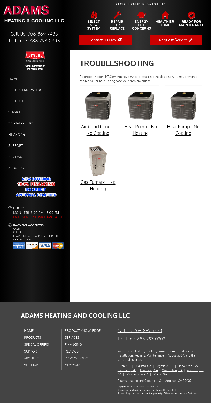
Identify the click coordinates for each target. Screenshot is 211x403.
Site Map (31, 365)
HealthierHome (165, 19)
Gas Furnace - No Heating (98, 168)
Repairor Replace (117, 21)
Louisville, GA (127, 370)
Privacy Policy (77, 358)
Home (13, 79)
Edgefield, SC (164, 366)
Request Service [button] (176, 40)
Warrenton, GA (172, 370)
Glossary (73, 365)
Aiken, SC (124, 366)
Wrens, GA (160, 374)
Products (16, 101)
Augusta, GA (143, 366)
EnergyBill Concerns (141, 21)
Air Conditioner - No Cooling (98, 113)
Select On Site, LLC (149, 386)
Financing (16, 134)
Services (15, 112)
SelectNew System (93, 21)
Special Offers (20, 123)
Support (15, 145)
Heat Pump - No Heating (141, 113)
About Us (16, 168)
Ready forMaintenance (191, 19)
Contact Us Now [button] (105, 40)
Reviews (15, 157)
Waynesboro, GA (137, 374)
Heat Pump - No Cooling (183, 113)
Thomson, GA (149, 370)
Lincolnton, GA (188, 366)
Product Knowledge (26, 90)
